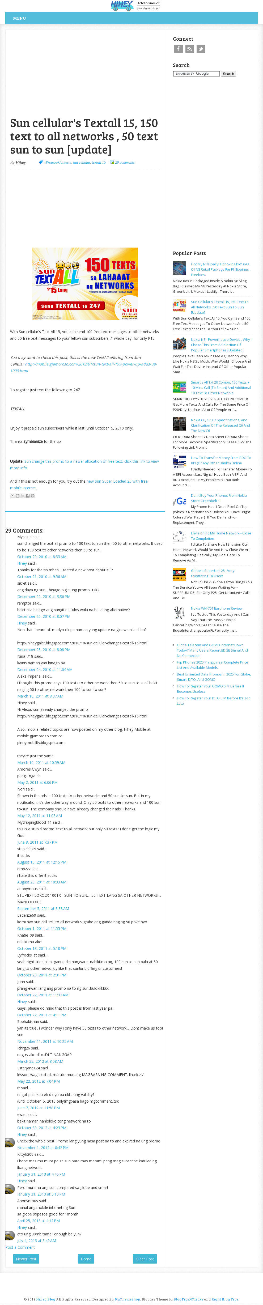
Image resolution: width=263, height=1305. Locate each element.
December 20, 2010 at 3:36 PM (43, 596)
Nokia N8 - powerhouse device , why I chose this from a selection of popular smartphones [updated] (221, 344)
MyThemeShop (127, 1299)
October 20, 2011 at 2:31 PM (41, 974)
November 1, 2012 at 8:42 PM (43, 1147)
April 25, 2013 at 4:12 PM (38, 1220)
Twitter (201, 49)
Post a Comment (20, 1247)
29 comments (125, 162)
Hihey (22, 563)
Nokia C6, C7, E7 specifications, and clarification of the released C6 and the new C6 (220, 425)
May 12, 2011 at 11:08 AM (39, 815)
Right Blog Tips (224, 1299)
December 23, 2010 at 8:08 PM (43, 649)
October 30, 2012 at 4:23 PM (41, 1127)
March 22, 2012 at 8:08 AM (40, 1061)
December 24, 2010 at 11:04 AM (45, 669)
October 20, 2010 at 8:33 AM (41, 556)
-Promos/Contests (57, 162)
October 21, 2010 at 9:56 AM (41, 576)
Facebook (178, 49)
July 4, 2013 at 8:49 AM (36, 1240)
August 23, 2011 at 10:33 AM (41, 882)
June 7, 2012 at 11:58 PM (38, 1107)
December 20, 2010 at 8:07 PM (43, 616)
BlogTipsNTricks (188, 1299)
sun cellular (81, 162)
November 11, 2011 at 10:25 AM (45, 1041)
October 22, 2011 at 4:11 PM (41, 1014)
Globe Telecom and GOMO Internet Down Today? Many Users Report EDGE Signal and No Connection (212, 650)
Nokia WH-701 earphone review (217, 608)
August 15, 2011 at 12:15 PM (41, 862)
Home (86, 1258)
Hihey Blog (45, 1299)
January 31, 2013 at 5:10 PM (41, 1194)
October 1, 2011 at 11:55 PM (41, 928)
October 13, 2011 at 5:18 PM (41, 948)
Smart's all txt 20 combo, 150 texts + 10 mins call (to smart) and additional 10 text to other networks (221, 387)
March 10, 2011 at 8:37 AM (40, 696)
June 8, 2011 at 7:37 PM (37, 842)
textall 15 (99, 162)
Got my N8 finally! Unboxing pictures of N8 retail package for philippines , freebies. (221, 269)
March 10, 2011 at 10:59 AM (41, 762)
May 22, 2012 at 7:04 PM (38, 1081)
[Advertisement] (67, 32)
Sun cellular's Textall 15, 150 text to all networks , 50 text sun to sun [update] (220, 307)
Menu (19, 18)
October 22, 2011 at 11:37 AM (43, 994)
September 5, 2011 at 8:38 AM (43, 908)
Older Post (145, 1258)
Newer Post (26, 1258)
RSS (189, 49)
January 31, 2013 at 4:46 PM (41, 1174)
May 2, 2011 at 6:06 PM (37, 782)
